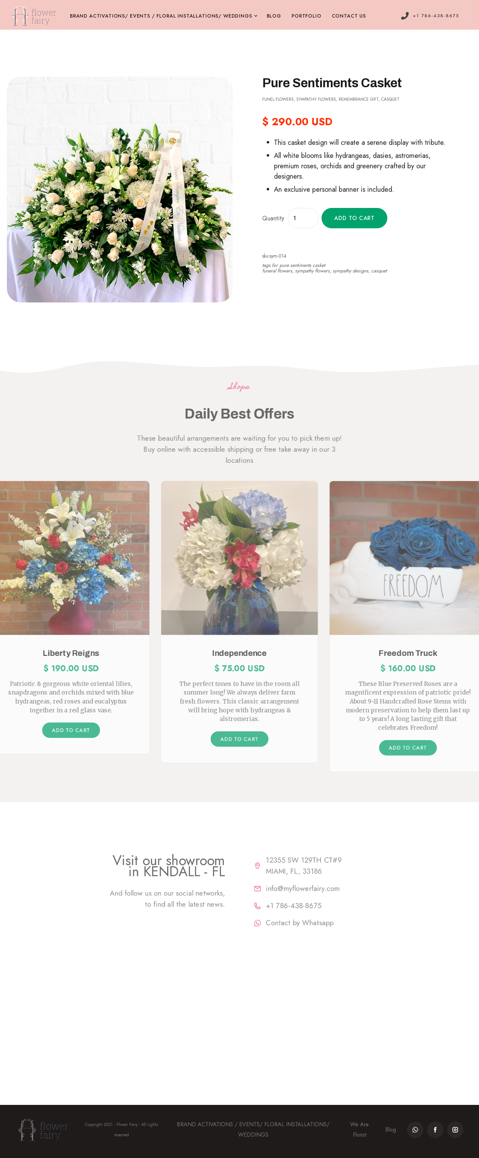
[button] (168, 16)
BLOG (274, 15)
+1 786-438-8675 (304, 907)
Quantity (273, 218)
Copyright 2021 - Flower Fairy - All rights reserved (121, 1129)
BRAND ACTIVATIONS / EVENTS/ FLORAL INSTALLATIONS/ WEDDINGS (253, 1129)
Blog (390, 1130)
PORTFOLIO (307, 15)
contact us (349, 15)
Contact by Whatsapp (312, 928)
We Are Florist (359, 1129)
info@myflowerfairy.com (315, 887)
